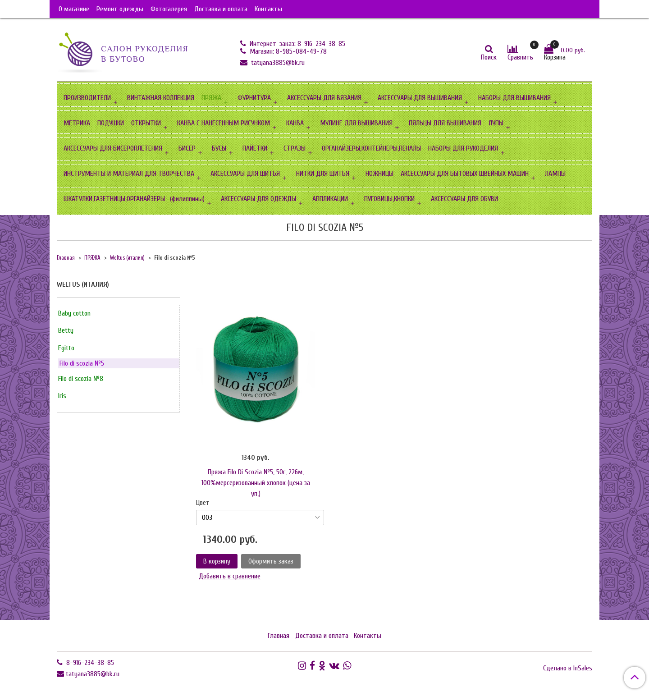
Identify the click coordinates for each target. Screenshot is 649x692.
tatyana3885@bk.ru (277, 63)
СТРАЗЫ (294, 148)
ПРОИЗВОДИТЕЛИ (87, 98)
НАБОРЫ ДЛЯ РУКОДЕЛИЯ (463, 148)
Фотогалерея (169, 9)
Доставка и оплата (220, 9)
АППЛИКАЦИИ (330, 199)
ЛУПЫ (496, 123)
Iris (62, 396)
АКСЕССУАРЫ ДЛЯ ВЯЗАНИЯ (324, 98)
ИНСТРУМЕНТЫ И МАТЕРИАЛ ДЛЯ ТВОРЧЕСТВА (129, 174)
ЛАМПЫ (555, 174)
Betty (65, 330)
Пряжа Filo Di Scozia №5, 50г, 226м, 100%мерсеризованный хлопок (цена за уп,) (255, 483)
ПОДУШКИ (110, 123)
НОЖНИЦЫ (379, 174)
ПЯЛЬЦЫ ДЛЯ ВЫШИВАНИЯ (445, 123)
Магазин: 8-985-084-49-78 (287, 51)
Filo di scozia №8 (80, 379)
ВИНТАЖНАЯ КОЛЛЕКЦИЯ (160, 98)
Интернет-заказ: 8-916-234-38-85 (296, 44)
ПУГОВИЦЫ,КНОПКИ (389, 199)
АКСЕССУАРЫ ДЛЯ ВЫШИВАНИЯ (420, 98)
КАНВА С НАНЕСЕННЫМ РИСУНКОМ (223, 123)
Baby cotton (74, 313)
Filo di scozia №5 (81, 363)
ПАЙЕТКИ (254, 148)
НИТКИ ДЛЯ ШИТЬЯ (322, 174)
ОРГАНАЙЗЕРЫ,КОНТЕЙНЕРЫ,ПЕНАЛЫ (371, 148)
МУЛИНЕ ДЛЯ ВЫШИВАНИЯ (356, 123)
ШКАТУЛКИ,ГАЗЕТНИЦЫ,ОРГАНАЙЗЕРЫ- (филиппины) (134, 199)
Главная (66, 258)
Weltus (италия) (127, 258)
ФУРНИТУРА (254, 98)
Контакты (268, 9)
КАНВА (295, 123)
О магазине (74, 9)
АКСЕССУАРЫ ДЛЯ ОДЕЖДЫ (258, 199)
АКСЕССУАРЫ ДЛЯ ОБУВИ (464, 199)
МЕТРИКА (77, 123)
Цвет (203, 502)
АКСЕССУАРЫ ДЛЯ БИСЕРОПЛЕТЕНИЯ (113, 148)
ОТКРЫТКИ (146, 123)
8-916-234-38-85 (89, 663)
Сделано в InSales (567, 668)
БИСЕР (187, 148)
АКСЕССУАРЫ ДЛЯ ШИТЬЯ (245, 174)
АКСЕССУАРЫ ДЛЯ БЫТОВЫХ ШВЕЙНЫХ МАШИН (465, 174)
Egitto (66, 348)
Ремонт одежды (119, 9)
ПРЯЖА (211, 98)
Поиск (489, 57)
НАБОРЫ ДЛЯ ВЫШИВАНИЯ (514, 98)
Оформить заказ (270, 561)
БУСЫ (219, 148)
